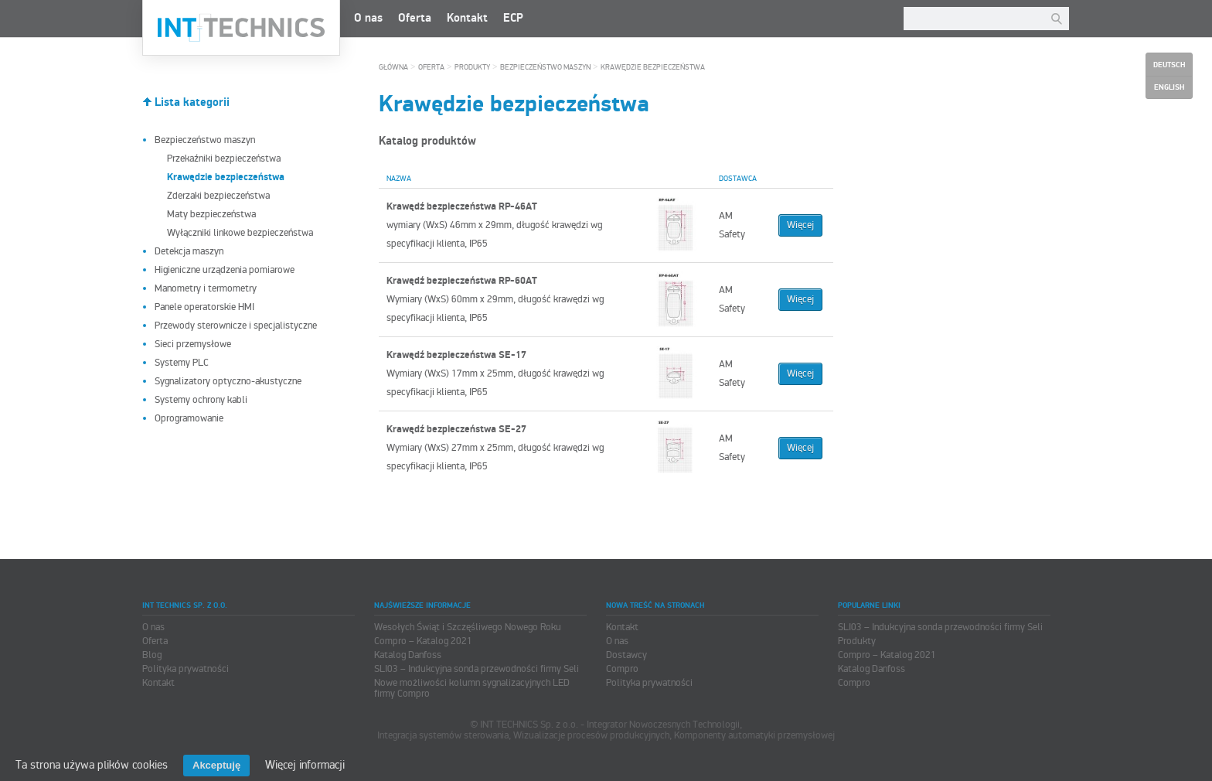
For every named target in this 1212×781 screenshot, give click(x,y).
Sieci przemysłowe (193, 344)
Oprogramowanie (189, 418)
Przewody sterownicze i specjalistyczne (236, 325)
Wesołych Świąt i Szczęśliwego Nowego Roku (467, 627)
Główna (393, 67)
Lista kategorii (192, 102)
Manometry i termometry (206, 288)
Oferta (414, 18)
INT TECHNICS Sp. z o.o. (241, 28)
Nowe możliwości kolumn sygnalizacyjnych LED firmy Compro (472, 688)
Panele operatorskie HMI (204, 307)
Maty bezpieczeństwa (211, 214)
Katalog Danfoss (407, 655)
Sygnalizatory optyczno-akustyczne (228, 381)
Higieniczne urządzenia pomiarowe (224, 270)
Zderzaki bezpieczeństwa (218, 195)
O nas (368, 18)
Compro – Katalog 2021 (423, 641)
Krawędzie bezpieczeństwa (653, 67)
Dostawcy (626, 655)
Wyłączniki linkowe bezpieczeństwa (240, 233)
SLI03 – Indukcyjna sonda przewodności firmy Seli (476, 669)
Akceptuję (216, 765)
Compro (622, 669)
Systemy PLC (182, 362)
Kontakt (467, 18)
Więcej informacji (305, 765)
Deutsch (1169, 65)
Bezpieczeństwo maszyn (205, 140)
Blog (152, 655)
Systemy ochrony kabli (201, 400)
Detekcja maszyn (189, 251)
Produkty (472, 67)
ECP (513, 18)
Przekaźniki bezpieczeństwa (224, 158)
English (1169, 87)
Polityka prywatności (185, 669)
